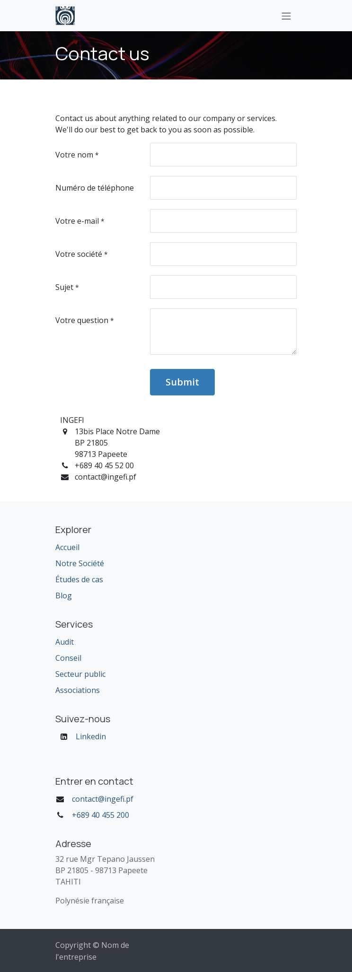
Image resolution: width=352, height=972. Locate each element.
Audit (64, 642)
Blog (63, 595)
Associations (77, 690)
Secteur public (80, 674)
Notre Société (79, 563)
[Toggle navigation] (286, 15)
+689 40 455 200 (100, 815)
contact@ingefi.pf (102, 799)
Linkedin (91, 736)
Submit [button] (182, 382)
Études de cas (79, 579)
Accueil (67, 547)
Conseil (68, 658)
